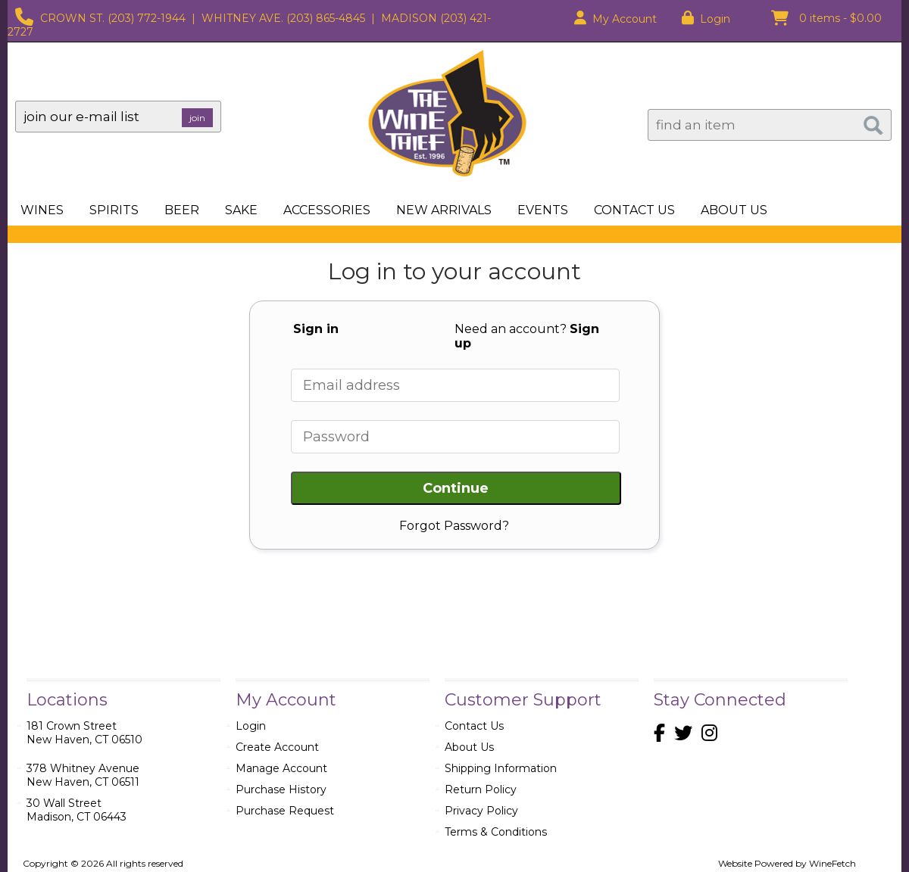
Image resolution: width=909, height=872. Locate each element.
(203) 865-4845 (325, 18)
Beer (177, 211)
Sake (241, 210)
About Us (729, 211)
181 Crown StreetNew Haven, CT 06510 (84, 732)
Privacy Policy (481, 811)
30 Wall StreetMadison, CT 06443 (77, 810)
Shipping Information (501, 768)
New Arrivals (444, 210)
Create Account (277, 747)
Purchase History (281, 789)
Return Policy (481, 789)
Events (542, 210)
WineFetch (832, 863)
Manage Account (281, 768)
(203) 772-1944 (147, 18)
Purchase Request (285, 811)
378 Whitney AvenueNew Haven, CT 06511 (83, 775)
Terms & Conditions (496, 832)
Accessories (322, 211)
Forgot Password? (454, 526)
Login (706, 19)
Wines (37, 211)
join (197, 117)
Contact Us (634, 210)
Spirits (109, 211)
